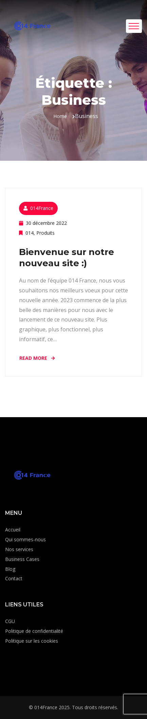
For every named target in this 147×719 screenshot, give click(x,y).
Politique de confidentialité (34, 631)
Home (60, 116)
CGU (10, 621)
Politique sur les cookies (31, 641)
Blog (10, 569)
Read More (37, 358)
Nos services (19, 549)
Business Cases (22, 559)
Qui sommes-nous (25, 539)
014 (29, 233)
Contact (13, 578)
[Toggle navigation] (134, 26)
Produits (45, 233)
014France (41, 208)
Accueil (12, 529)
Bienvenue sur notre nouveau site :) (66, 258)
